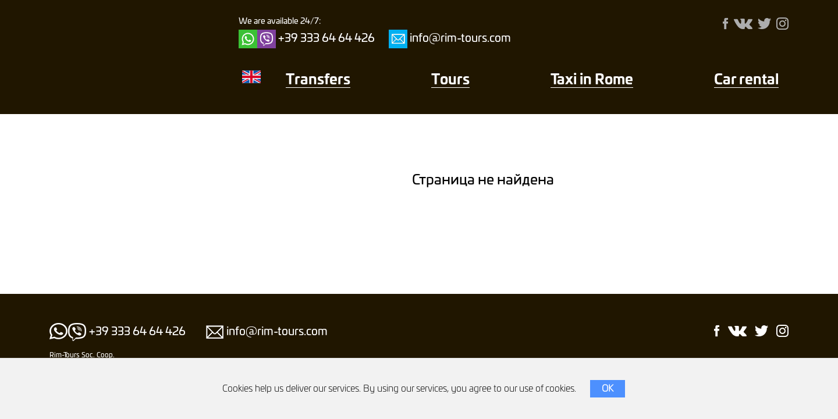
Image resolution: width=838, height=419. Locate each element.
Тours (450, 80)
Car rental (746, 80)
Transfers (318, 80)
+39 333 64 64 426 (326, 38)
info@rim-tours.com (460, 38)
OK (607, 388)
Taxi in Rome (592, 80)
